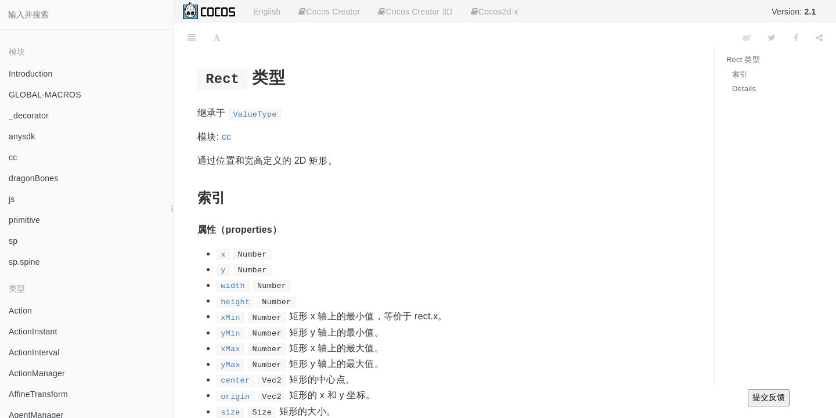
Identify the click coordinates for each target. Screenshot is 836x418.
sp (13, 241)
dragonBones (34, 178)
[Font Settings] (216, 37)
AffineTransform (38, 394)
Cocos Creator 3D (415, 11)
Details (744, 88)
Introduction (31, 73)
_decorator (29, 115)
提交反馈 (768, 397)
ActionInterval (34, 352)
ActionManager (37, 373)
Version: (794, 11)
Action (20, 310)
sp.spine (24, 261)
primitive (24, 220)
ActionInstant (33, 331)
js (12, 199)
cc (13, 157)
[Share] (819, 37)
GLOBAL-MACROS (45, 94)
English (266, 11)
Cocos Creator (329, 11)
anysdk (22, 136)
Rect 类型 (743, 59)
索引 (739, 74)
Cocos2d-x (494, 11)
